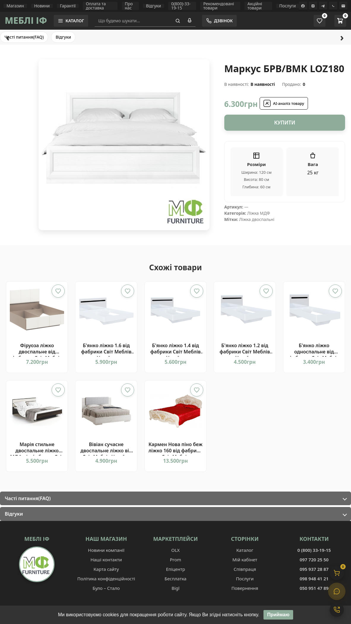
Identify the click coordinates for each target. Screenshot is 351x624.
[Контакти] (337, 610)
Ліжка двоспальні (256, 219)
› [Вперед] (342, 37)
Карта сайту (106, 569)
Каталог (244, 550)
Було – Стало (106, 588)
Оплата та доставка (96, 6)
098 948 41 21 (314, 579)
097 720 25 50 (314, 560)
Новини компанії (106, 550)
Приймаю (278, 616)
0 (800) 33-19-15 (314, 550)
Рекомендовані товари (218, 6)
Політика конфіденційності (106, 579)
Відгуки (153, 6)
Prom (175, 560)
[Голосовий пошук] (190, 21)
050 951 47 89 (314, 588)
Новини (42, 6)
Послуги (287, 6)
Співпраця (245, 569)
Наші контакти (106, 560)
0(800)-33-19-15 (180, 6)
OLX (175, 550)
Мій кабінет (244, 560)
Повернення (244, 588)
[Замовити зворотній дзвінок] (219, 21)
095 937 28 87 (314, 569)
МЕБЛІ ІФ (26, 20)
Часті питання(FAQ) (24, 37)
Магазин (15, 6)
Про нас (129, 6)
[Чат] (337, 591)
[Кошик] (337, 573)
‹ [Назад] (7, 37)
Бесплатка (176, 579)
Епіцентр (175, 569)
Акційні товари (254, 6)
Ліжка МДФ (258, 213)
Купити (284, 122)
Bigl (175, 588)
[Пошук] (178, 21)
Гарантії (68, 6)
